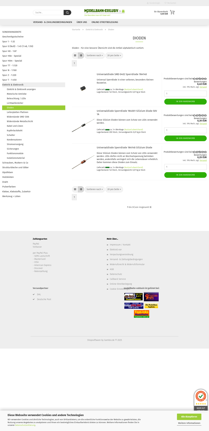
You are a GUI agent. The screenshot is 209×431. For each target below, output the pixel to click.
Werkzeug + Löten (11, 196)
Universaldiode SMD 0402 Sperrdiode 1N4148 (122, 74)
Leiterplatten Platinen (17, 112)
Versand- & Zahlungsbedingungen (52, 22)
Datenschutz (116, 274)
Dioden (10, 107)
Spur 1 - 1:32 (8, 41)
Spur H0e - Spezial (11, 55)
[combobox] (95, 56)
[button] (75, 56)
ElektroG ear (116, 249)
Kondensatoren (14, 139)
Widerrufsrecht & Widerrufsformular (127, 264)
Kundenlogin (153, 3)
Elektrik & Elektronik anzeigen (21, 89)
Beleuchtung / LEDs (16, 98)
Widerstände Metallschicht (20, 121)
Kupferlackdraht (14, 130)
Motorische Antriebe (17, 94)
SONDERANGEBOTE (11, 32)
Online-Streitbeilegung (105, 22)
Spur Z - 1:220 (9, 75)
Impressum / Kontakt (120, 244)
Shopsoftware (94, 340)
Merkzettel (170, 3)
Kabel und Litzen (15, 126)
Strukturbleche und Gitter (15, 167)
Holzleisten (8, 177)
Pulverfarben (9, 186)
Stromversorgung (15, 144)
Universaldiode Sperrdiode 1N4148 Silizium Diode (124, 147)
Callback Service (118, 279)
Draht (5, 182)
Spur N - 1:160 (9, 70)
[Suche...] (67, 12)
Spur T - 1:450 (9, 79)
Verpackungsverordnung (121, 254)
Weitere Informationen (189, 423)
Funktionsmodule (15, 153)
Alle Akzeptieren (189, 416)
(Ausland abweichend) (133, 89)
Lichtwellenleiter (15, 103)
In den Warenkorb (185, 101)
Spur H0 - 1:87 (9, 51)
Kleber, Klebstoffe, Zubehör (16, 191)
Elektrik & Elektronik (12, 84)
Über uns (82, 22)
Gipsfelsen (7, 172)
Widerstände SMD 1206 (18, 117)
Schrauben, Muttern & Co (15, 162)
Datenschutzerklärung (25, 425)
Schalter (11, 135)
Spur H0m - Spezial (12, 60)
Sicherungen (13, 149)
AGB (112, 269)
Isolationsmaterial (16, 158)
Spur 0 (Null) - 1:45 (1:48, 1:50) (17, 46)
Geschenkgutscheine (12, 36)
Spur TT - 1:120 (9, 65)
